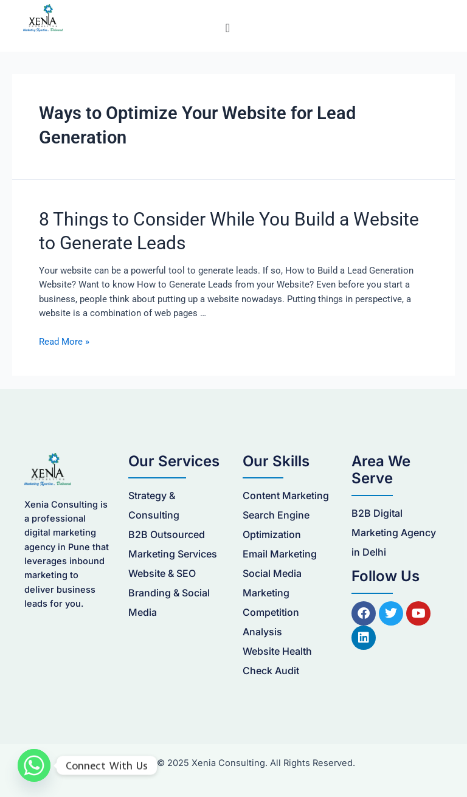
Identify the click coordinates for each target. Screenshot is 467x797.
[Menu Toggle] (228, 28)
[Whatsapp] (34, 765)
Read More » (64, 341)
